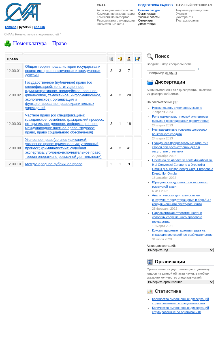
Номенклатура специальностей (37, 34)
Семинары (145, 20)
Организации (147, 13)
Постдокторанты (187, 20)
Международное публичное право (53, 164)
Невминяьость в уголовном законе (177, 107)
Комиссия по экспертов (113, 17)
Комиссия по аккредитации (115, 13)
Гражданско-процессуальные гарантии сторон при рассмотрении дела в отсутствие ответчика (180, 147)
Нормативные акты (110, 24)
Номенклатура (149, 10)
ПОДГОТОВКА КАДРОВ (155, 5)
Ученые (181, 13)
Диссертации (147, 24)
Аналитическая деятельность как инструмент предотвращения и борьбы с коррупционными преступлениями (181, 200)
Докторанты (184, 17)
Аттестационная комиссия (115, 10)
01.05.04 (171, 73)
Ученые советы (149, 17)
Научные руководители (192, 10)
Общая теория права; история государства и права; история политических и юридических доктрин (63, 70)
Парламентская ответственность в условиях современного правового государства (177, 217)
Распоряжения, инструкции (116, 20)
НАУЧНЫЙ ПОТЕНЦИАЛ (194, 5)
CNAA (101, 5)
